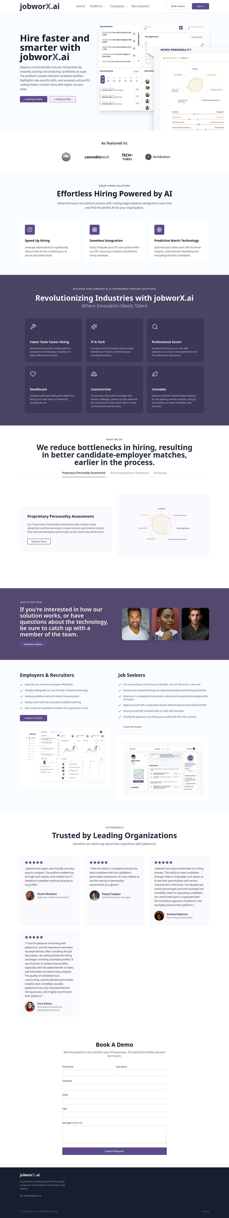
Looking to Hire (62, 99)
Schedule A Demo (33, 644)
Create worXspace (132, 726)
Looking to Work (33, 99)
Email (65, 1094)
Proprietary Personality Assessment (83, 474)
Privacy (205, 1211)
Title (64, 1108)
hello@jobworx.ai (30, 1195)
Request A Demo (33, 718)
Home (80, 6)
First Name (68, 1066)
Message (72, 1122)
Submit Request (114, 1151)
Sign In (200, 6)
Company (118, 6)
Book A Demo (178, 6)
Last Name (121, 1066)
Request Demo (39, 541)
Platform (97, 6)
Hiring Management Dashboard (129, 473)
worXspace (160, 473)
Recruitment (140, 6)
